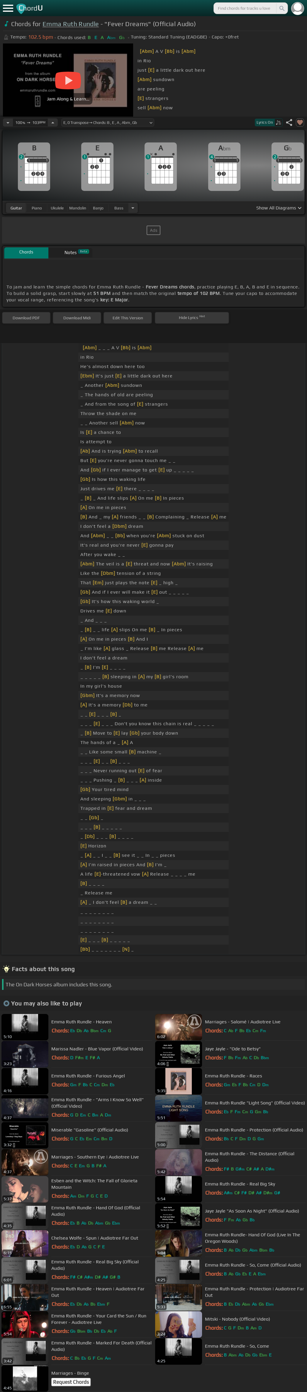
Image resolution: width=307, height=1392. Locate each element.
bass (118, 208)
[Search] (281, 8)
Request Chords (71, 1382)
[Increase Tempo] (53, 122)
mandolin (77, 208)
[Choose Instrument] (132, 207)
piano (37, 208)
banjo (98, 208)
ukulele (57, 208)
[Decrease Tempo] (8, 122)
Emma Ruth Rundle (71, 24)
